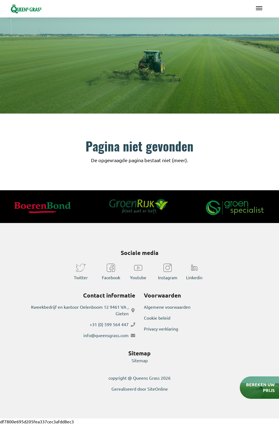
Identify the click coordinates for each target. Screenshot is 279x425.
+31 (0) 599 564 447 (109, 324)
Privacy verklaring (161, 328)
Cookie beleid (157, 318)
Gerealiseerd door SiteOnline (139, 389)
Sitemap (140, 360)
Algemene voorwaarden (167, 307)
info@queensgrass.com (106, 335)
